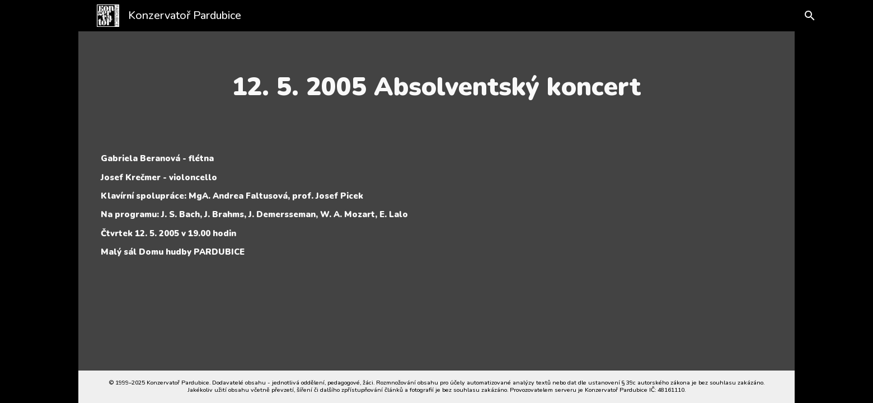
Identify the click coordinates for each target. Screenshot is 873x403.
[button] (807, 15)
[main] (436, 86)
